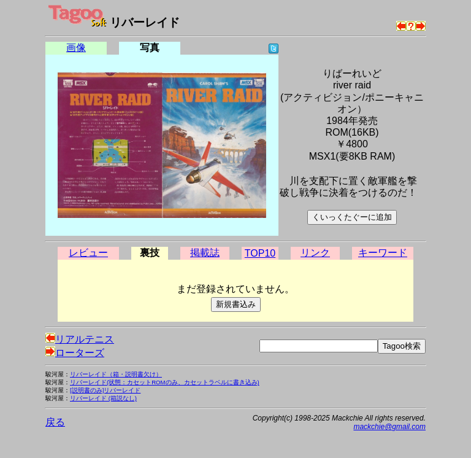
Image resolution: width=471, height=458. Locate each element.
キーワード (382, 252)
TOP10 (260, 253)
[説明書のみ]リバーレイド (105, 390)
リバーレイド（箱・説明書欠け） (116, 374)
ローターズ (74, 352)
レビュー (88, 252)
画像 (76, 47)
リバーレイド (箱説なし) (103, 398)
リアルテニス (79, 339)
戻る (55, 422)
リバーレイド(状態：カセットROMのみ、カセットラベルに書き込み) (164, 382)
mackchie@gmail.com (389, 426)
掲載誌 (205, 252)
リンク (315, 252)
